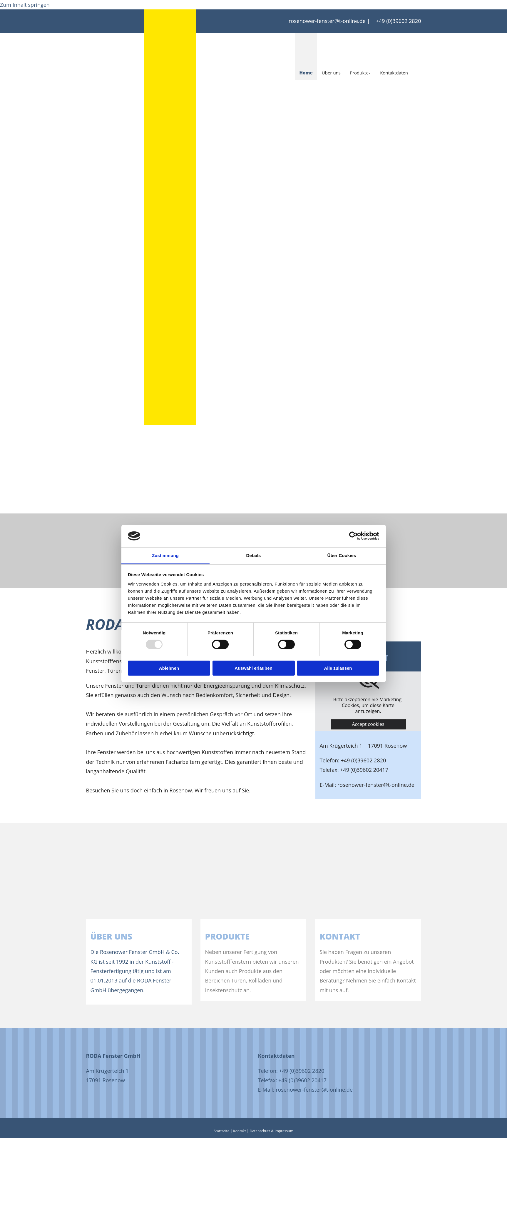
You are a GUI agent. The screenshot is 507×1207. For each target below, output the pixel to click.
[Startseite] (170, 95)
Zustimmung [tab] (165, 555)
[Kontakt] (401, 913)
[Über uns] (172, 913)
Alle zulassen (338, 668)
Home (306, 73)
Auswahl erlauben (253, 668)
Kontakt (239, 1130)
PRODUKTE (227, 936)
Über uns (331, 73)
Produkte (359, 73)
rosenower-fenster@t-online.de (327, 20)
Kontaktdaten (394, 73)
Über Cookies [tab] (341, 555)
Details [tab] (253, 555)
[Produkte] (286, 913)
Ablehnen (169, 668)
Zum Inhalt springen (25, 4)
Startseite (221, 1130)
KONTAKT (339, 936)
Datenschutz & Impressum (271, 1130)
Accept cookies (368, 724)
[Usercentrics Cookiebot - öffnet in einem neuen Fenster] (353, 535)
